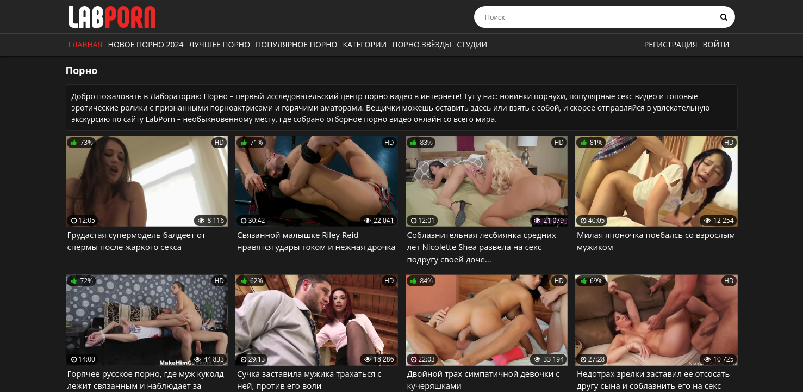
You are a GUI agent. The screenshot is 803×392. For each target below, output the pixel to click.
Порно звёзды (421, 44)
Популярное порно (296, 44)
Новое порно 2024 (146, 44)
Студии (472, 44)
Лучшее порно (220, 44)
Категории (365, 44)
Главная (86, 44)
